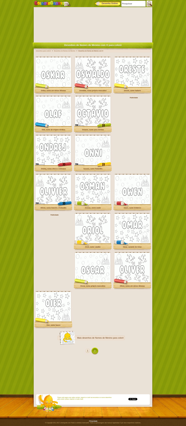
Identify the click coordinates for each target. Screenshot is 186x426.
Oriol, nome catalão (93, 247)
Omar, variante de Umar (132, 247)
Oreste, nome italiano (132, 91)
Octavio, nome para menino (93, 130)
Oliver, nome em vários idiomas (132, 286)
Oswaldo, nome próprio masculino (93, 91)
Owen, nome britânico (132, 208)
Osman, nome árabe (93, 208)
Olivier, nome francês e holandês (53, 208)
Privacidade (93, 421)
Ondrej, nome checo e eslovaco (53, 169)
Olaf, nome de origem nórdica (53, 130)
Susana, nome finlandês (92, 169)
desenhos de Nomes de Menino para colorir (103, 338)
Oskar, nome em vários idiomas (53, 91)
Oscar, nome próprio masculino (92, 286)
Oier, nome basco (53, 325)
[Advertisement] (93, 24)
